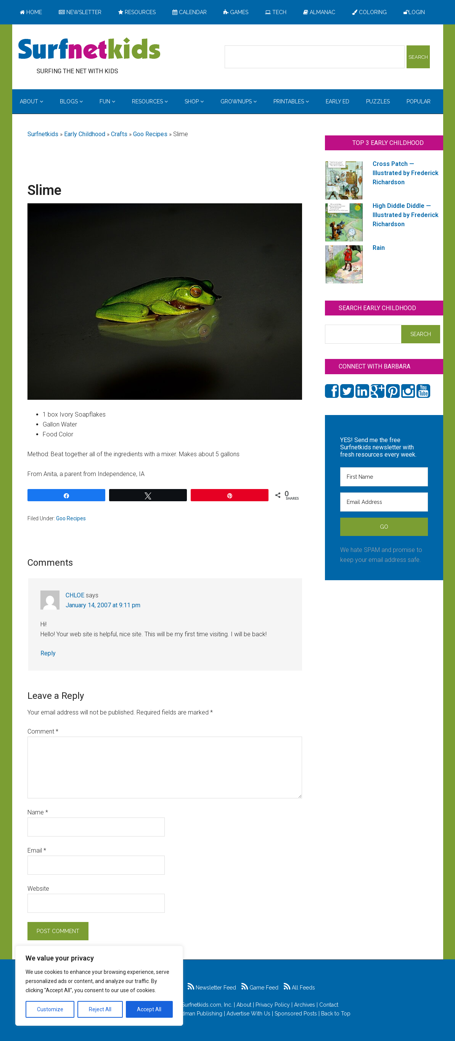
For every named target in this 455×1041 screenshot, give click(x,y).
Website (38, 888)
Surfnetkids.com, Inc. (207, 1005)
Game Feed (259, 988)
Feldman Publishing (198, 1013)
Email (36, 850)
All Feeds (299, 988)
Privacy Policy (273, 1005)
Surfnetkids (42, 134)
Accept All (149, 1009)
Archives (304, 1005)
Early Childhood (84, 134)
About (243, 1005)
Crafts (119, 134)
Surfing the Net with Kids (89, 49)
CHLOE (75, 595)
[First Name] (384, 476)
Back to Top (335, 1013)
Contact (328, 1005)
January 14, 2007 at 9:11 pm (103, 605)
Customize (50, 1009)
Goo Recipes (150, 134)
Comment (42, 731)
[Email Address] (384, 502)
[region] (99, 986)
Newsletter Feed (212, 988)
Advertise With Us (248, 1013)
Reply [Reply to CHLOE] (48, 653)
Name (37, 812)
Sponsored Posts (296, 1013)
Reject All (100, 1009)
